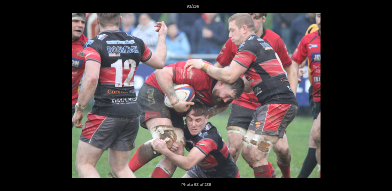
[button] (369, 7)
